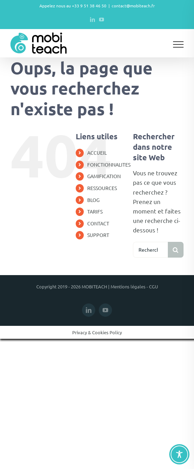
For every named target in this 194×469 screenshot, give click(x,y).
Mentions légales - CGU (134, 286)
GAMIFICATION (104, 176)
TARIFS (95, 211)
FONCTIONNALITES (108, 164)
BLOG (93, 200)
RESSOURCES (102, 188)
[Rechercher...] (150, 250)
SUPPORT (98, 235)
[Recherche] (176, 250)
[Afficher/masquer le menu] (178, 44)
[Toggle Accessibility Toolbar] (179, 454)
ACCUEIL (97, 152)
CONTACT (98, 223)
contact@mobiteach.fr (133, 5)
